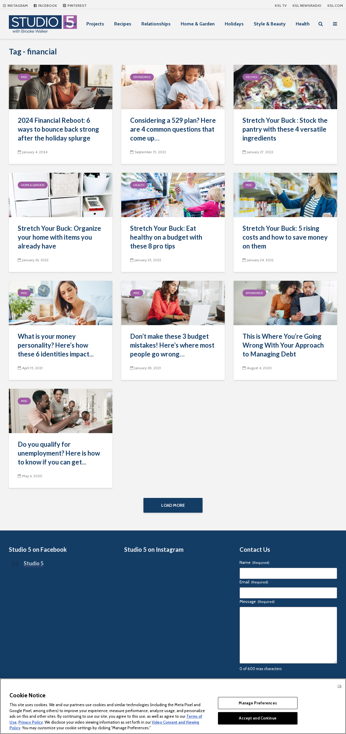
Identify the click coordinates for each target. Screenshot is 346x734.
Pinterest (75, 5)
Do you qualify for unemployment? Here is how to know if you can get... (59, 453)
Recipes (122, 24)
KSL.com (335, 5)
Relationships (156, 24)
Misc (24, 77)
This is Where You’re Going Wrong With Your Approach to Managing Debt (283, 345)
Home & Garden (198, 24)
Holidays (234, 24)
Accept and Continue (257, 718)
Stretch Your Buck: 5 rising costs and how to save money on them (285, 237)
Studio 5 (33, 563)
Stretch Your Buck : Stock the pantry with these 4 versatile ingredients (285, 129)
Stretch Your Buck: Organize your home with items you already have (59, 237)
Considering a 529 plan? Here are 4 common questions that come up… (173, 129)
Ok (339, 686)
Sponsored (142, 77)
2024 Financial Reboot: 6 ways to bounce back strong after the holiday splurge (58, 129)
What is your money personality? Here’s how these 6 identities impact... (56, 345)
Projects (95, 24)
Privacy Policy (30, 722)
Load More (173, 505)
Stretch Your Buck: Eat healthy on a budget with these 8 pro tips (166, 237)
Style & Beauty (270, 24)
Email (254, 582)
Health (303, 24)
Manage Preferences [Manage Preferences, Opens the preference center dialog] (258, 703)
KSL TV (281, 5)
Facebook (45, 5)
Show (70, 24)
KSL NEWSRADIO (306, 5)
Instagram (15, 5)
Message (257, 601)
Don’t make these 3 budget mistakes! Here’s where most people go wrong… (172, 345)
